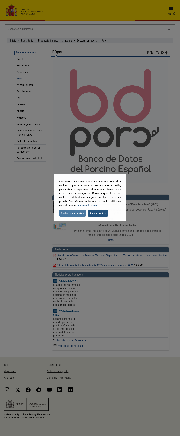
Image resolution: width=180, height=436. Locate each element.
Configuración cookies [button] (72, 213)
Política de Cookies (87, 205)
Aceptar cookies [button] (97, 213)
